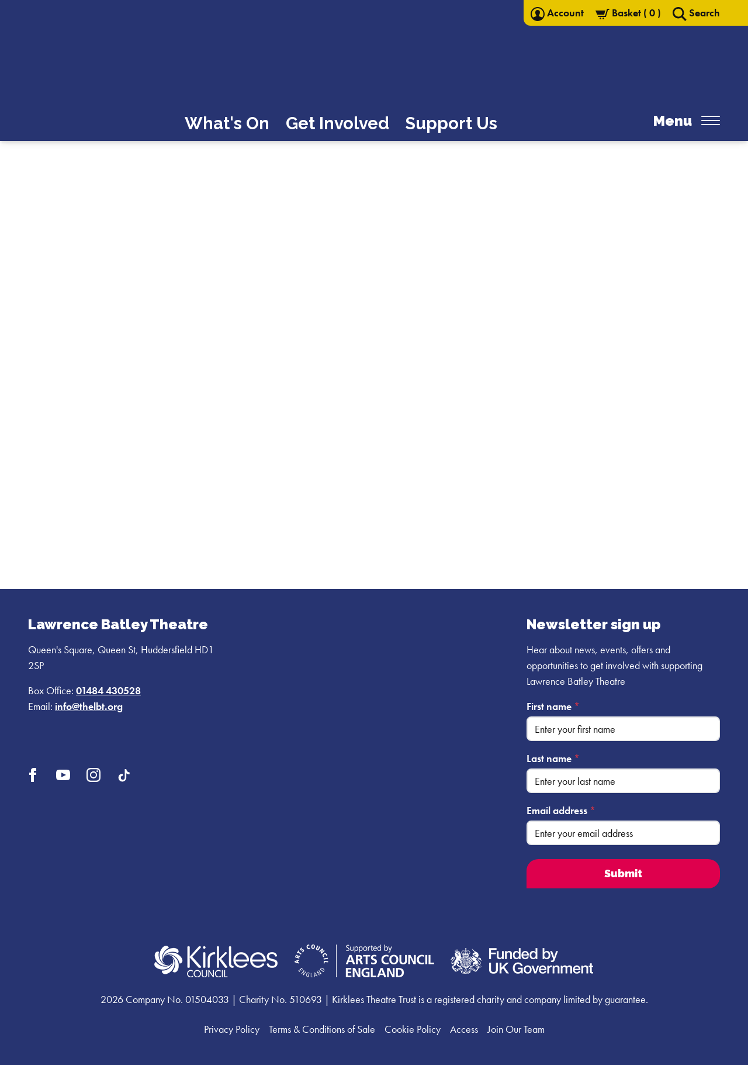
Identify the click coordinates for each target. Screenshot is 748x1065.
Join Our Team (516, 1029)
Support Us (451, 123)
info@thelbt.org (89, 706)
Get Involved (337, 123)
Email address (561, 810)
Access (464, 1029)
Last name (553, 758)
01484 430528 (108, 690)
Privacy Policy (231, 1029)
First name (553, 706)
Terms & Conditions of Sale (322, 1029)
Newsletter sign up (594, 624)
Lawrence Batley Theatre (118, 624)
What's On (227, 123)
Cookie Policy (413, 1029)
